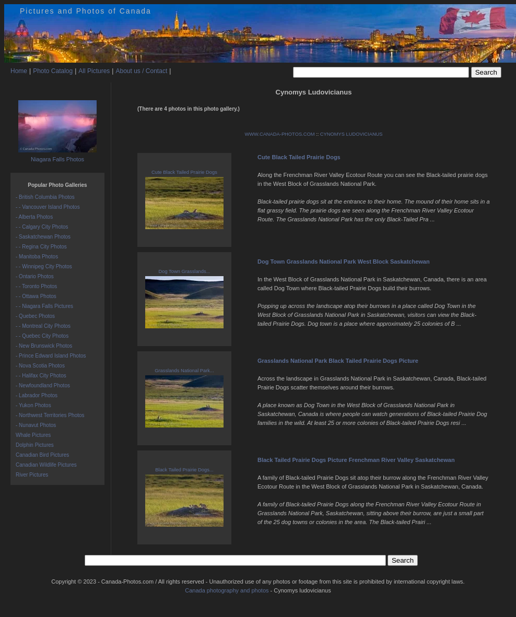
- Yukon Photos (33, 405)
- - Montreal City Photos (43, 326)
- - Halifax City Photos (41, 375)
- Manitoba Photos (37, 256)
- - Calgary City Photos (42, 227)
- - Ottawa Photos (36, 296)
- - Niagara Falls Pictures (44, 306)
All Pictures (94, 71)
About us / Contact (141, 71)
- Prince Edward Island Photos (51, 356)
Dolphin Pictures (35, 445)
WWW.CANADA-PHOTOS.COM (279, 134)
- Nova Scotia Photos (40, 366)
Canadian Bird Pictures (42, 455)
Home (18, 71)
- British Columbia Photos (45, 197)
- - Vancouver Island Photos (48, 207)
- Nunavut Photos (36, 425)
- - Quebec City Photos (42, 336)
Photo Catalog (53, 71)
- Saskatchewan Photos (43, 237)
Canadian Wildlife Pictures (46, 465)
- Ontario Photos (35, 276)
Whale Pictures (33, 435)
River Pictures (32, 475)
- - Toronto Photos (36, 286)
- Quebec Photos (35, 316)
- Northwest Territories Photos (50, 415)
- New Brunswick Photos (44, 346)
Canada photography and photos (226, 590)
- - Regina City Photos (41, 247)
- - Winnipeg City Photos (44, 266)
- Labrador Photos (36, 395)
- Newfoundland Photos (43, 385)
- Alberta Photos (34, 217)
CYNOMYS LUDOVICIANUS (351, 134)
